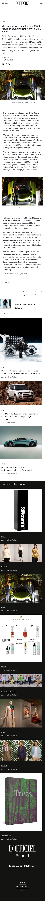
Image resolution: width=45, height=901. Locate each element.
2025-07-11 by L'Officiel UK (9, 474)
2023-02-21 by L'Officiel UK (9, 377)
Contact (22, 890)
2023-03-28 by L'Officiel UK (9, 423)
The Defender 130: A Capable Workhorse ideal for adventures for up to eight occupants (19, 416)
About (22, 882)
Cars (4, 22)
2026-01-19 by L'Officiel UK (9, 540)
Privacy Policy (22, 886)
